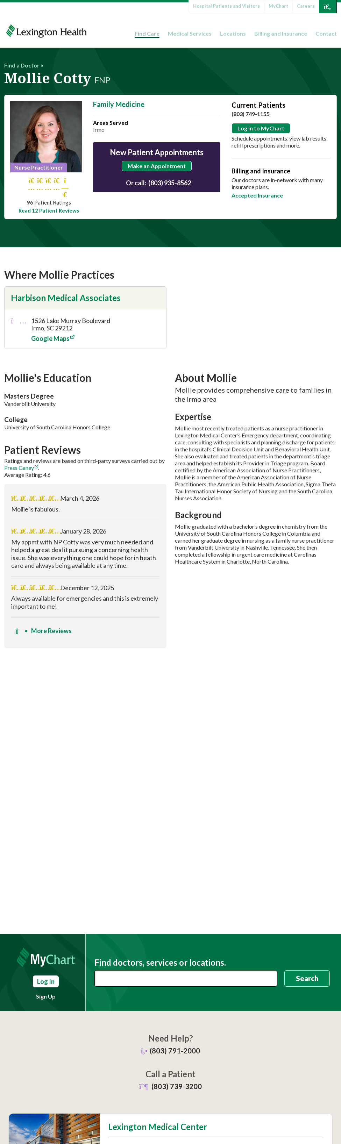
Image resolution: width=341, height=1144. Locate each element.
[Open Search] (327, 6)
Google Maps (50, 338)
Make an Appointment (157, 166)
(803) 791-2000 (175, 1050)
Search (307, 978)
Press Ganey (19, 467)
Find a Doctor (22, 65)
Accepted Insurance (257, 195)
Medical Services (190, 33)
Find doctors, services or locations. (160, 962)
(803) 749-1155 (251, 113)
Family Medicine (118, 104)
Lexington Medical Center (157, 1127)
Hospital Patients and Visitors (226, 6)
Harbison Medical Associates (66, 298)
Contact (326, 33)
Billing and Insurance (280, 33)
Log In (46, 981)
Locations (233, 33)
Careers (306, 6)
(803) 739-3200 (176, 1086)
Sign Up (46, 996)
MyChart (278, 6)
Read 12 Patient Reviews (49, 210)
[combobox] (185, 978)
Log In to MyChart (260, 128)
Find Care (147, 33)
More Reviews (44, 631)
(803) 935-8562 (169, 183)
